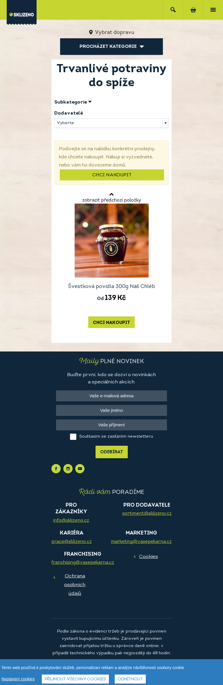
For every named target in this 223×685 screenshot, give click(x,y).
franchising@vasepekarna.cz (82, 562)
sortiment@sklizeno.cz (147, 513)
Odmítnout (130, 679)
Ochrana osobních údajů (74, 585)
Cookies (148, 556)
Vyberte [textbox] (65, 123)
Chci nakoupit (112, 175)
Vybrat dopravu (114, 32)
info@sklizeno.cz (71, 520)
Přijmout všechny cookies (75, 679)
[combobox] (111, 123)
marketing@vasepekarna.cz (141, 541)
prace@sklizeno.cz (71, 541)
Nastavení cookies (18, 679)
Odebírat (111, 452)
